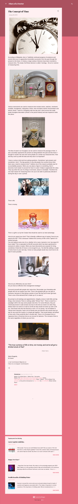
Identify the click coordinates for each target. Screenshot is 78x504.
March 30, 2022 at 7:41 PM (26, 374)
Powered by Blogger (39, 497)
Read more (56, 455)
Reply (15, 384)
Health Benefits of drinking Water (19, 477)
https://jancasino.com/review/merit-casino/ (25, 379)
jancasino (16, 381)
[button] (58, 11)
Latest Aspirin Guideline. (16, 442)
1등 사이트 (37, 381)
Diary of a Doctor (16, 3)
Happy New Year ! (13, 460)
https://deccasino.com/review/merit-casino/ (31, 378)
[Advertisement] (68, 30)
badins (42, 500)
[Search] (72, 4)
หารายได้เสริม (45, 381)
